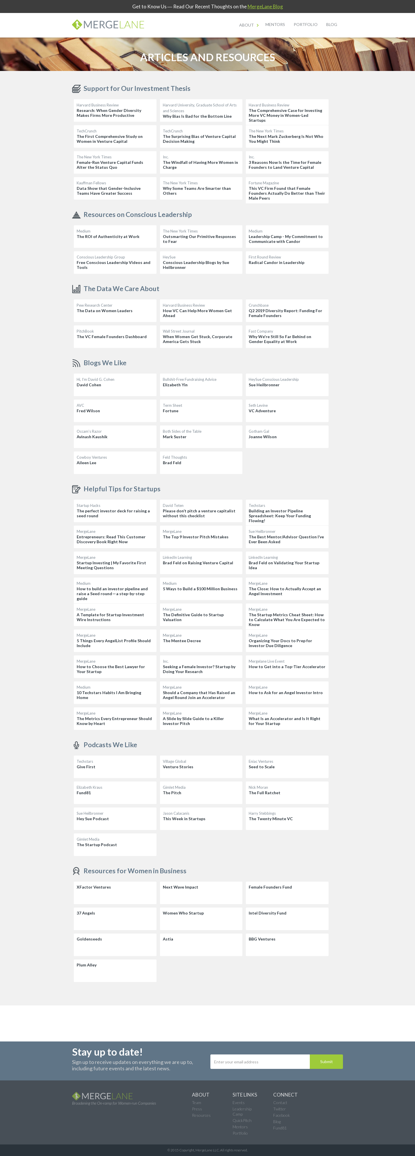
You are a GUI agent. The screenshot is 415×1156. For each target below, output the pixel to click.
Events (239, 1102)
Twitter (279, 1108)
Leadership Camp (242, 1111)
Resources (201, 1115)
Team (196, 1102)
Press (197, 1108)
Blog (331, 24)
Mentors (275, 24)
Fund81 (280, 1127)
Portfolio (306, 24)
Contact (280, 1102)
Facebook (281, 1115)
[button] (249, 25)
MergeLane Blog (265, 6)
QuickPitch (242, 1120)
